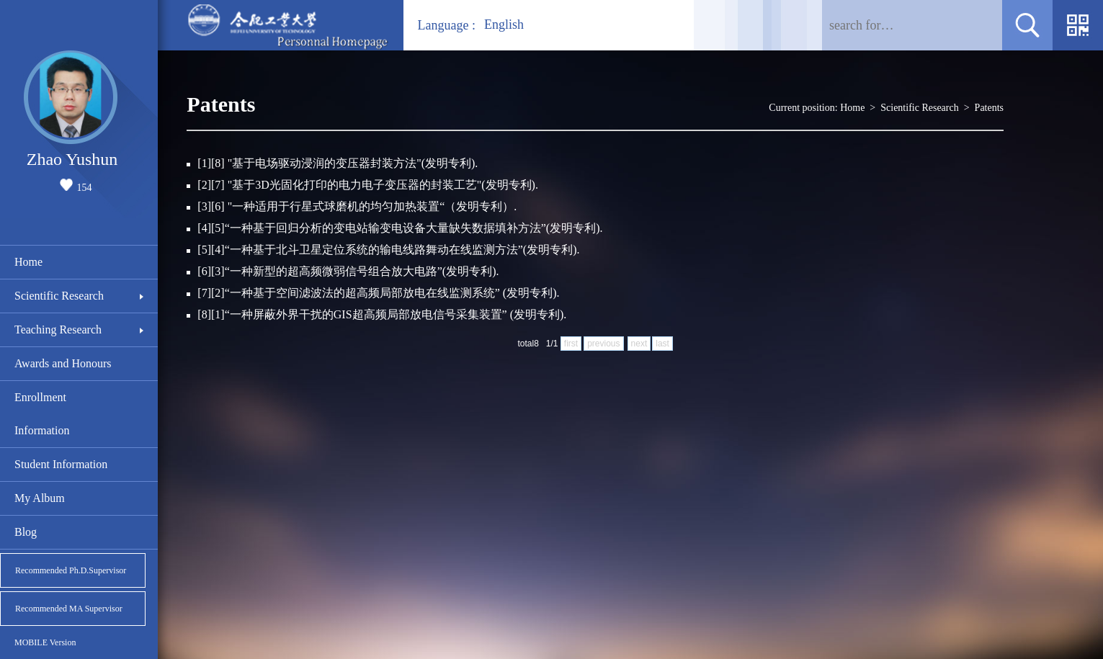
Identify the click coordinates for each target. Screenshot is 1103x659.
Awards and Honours (63, 363)
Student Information (60, 464)
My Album (39, 498)
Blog (25, 532)
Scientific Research (59, 296)
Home (28, 262)
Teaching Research (58, 329)
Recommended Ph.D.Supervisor (70, 570)
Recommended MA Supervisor (68, 609)
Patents (989, 107)
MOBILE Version (45, 642)
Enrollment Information (41, 413)
